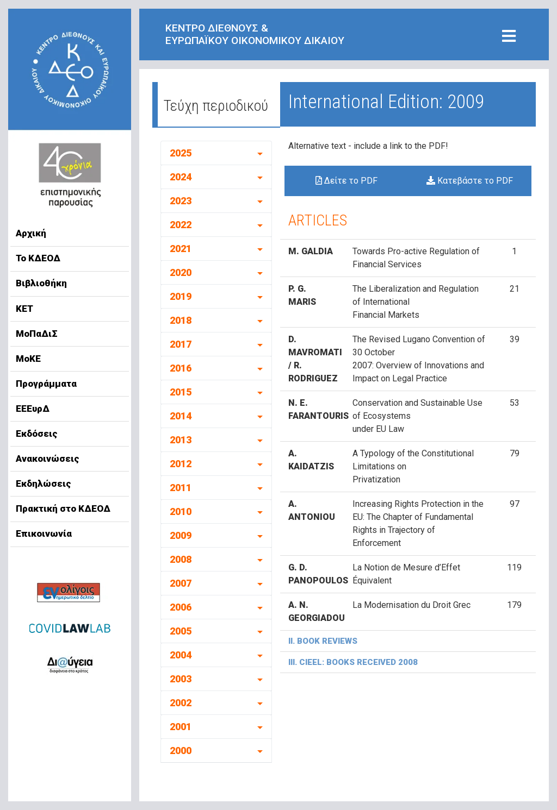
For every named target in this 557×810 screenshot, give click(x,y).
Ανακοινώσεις (47, 458)
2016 (180, 368)
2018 (180, 320)
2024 (180, 177)
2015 (180, 392)
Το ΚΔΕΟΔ (38, 258)
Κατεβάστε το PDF (469, 180)
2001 (180, 726)
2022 (180, 224)
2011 (180, 487)
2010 (180, 511)
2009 (180, 535)
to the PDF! (426, 146)
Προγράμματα (46, 383)
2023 (180, 200)
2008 (180, 559)
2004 (180, 655)
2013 (180, 439)
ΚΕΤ (24, 308)
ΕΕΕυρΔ (32, 408)
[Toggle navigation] (509, 36)
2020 (180, 272)
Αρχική (31, 233)
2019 (180, 296)
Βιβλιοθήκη (41, 283)
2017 (180, 344)
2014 (180, 416)
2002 (180, 702)
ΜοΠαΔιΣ (37, 333)
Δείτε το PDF (346, 180)
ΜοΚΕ (28, 358)
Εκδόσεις (37, 433)
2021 (180, 248)
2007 (180, 583)
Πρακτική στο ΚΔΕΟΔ (63, 508)
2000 (180, 750)
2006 (180, 607)
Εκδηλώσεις (43, 483)
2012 (180, 463)
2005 (180, 631)
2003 (180, 679)
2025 (180, 153)
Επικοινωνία (44, 533)
